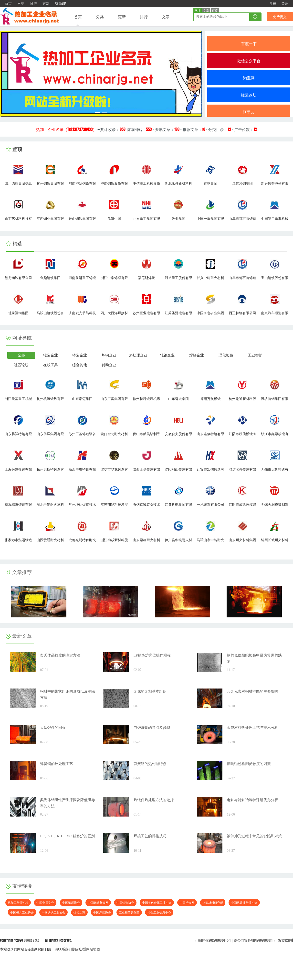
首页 (8, 3)
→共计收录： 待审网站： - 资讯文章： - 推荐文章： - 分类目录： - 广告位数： (146, 129)
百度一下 (249, 43)
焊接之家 (79, 912)
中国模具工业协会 (22, 912)
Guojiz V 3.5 (31, 940)
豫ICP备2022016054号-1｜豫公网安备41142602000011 (234, 940)
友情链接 (19, 886)
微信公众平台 (249, 61)
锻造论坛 (249, 95)
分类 (100, 17)
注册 (273, 3)
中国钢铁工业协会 (53, 912)
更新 (45, 3)
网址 (197, 10)
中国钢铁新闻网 (98, 902)
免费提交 (280, 16)
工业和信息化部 (129, 912)
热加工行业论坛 (18, 902)
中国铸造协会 (125, 902)
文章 (20, 3)
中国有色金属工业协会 (156, 902)
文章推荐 (19, 572)
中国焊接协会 (102, 912)
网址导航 (22, 338)
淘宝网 (249, 78)
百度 (215, 10)
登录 (284, 3)
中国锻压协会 (71, 902)
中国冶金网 (187, 902)
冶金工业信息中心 (159, 912)
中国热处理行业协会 (244, 902)
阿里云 (249, 112)
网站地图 (93, 949)
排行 (33, 3)
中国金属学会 (45, 902)
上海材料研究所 (212, 902)
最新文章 (19, 636)
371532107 (285, 940)
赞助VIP (60, 3)
